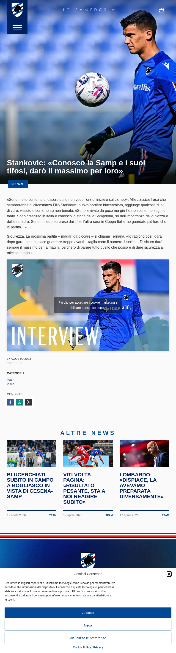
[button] (169, 574)
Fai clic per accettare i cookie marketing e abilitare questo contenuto (88, 305)
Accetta (88, 613)
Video (10, 384)
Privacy (98, 647)
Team (10, 379)
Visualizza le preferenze (88, 638)
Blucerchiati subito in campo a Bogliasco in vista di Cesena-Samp (30, 487)
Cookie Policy (82, 647)
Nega (88, 625)
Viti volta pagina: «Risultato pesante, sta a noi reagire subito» (84, 489)
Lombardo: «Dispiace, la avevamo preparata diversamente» (142, 487)
